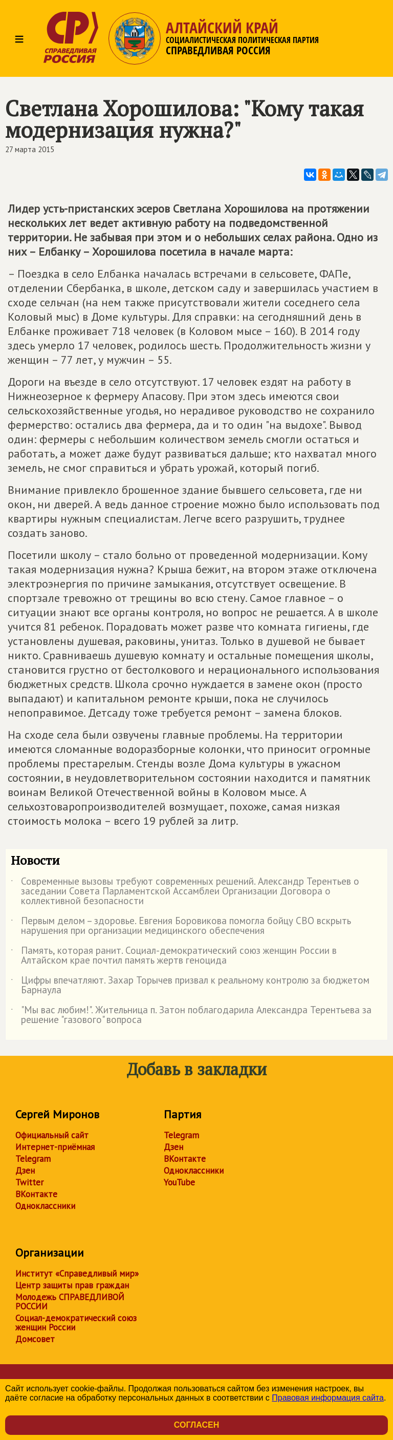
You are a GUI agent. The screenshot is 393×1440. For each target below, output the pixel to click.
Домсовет (35, 1339)
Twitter (29, 1182)
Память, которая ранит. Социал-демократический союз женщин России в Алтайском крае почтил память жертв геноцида (174, 956)
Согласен (196, 1425)
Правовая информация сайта (328, 1397)
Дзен (25, 1170)
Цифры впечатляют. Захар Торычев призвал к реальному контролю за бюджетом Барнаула (190, 985)
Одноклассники (45, 1206)
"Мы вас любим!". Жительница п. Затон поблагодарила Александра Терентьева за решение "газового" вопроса (191, 1015)
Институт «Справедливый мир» (77, 1273)
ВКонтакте (36, 1194)
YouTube (179, 1182)
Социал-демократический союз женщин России (76, 1322)
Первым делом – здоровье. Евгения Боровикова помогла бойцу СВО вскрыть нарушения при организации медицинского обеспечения (181, 926)
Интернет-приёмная (55, 1147)
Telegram (33, 1158)
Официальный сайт (52, 1135)
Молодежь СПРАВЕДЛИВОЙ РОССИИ (69, 1301)
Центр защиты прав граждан (72, 1285)
